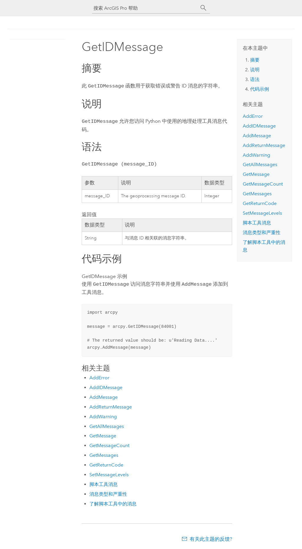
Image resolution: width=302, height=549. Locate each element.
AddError (99, 376)
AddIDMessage (105, 385)
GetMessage (102, 434)
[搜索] (203, 8)
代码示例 (259, 89)
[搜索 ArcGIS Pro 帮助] (145, 8)
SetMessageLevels (109, 473)
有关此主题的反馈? (211, 537)
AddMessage (103, 395)
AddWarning (103, 415)
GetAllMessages (106, 424)
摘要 (255, 60)
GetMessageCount (109, 444)
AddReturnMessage (110, 405)
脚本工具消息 (103, 482)
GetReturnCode (106, 463)
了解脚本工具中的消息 (113, 502)
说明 (255, 69)
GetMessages (103, 453)
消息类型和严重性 (108, 492)
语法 (255, 79)
